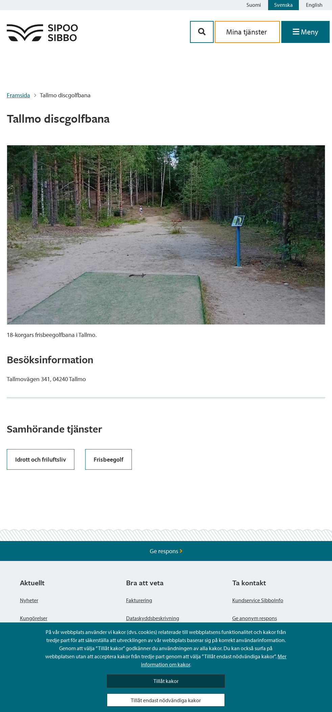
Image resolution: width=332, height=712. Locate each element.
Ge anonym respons (254, 618)
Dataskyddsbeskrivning (152, 618)
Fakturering (139, 600)
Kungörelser (33, 618)
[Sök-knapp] (202, 32)
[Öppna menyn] (305, 32)
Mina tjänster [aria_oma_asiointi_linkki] (247, 31)
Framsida (18, 95)
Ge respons (166, 551)
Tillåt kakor (166, 681)
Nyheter (29, 600)
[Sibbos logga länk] (42, 39)
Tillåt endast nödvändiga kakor (166, 700)
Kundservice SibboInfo (257, 600)
